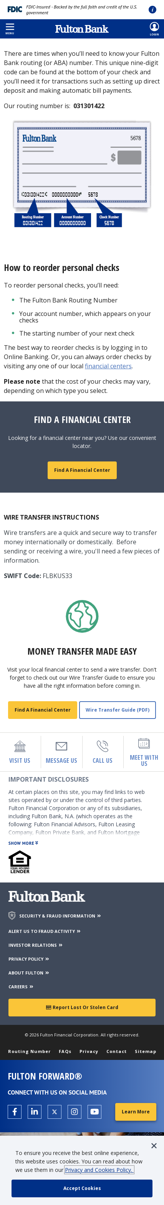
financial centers (108, 366)
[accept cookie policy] (82, 1188)
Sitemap (145, 1051)
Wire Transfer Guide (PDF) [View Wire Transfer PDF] (117, 710)
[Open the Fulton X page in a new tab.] (54, 1112)
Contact (116, 1051)
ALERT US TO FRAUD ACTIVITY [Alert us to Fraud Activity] (44, 931)
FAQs (65, 1051)
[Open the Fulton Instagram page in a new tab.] (74, 1112)
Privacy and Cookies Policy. (99, 1169)
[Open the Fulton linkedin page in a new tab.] (34, 1112)
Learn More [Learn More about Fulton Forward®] (136, 1111)
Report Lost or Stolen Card (82, 1007)
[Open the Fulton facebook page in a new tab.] (15, 1112)
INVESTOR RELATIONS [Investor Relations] (35, 945)
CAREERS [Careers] (21, 986)
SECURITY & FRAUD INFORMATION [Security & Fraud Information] (60, 916)
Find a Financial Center (43, 710)
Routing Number (29, 1051)
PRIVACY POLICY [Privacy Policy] (29, 959)
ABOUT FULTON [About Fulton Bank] (29, 973)
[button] (10, 28)
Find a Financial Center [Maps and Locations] (82, 470)
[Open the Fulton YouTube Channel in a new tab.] (94, 1112)
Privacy (89, 1051)
